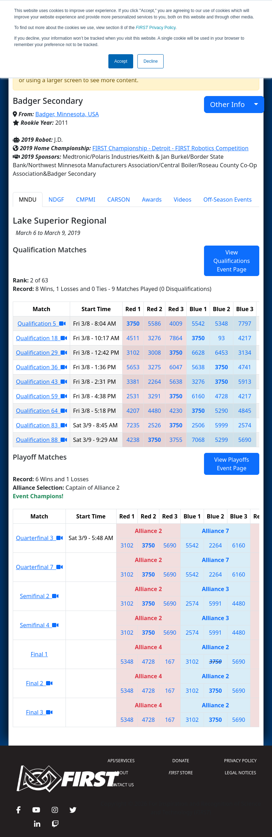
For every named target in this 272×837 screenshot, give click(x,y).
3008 (154, 352)
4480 (154, 411)
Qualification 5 (42, 323)
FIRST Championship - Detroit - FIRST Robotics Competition (170, 148)
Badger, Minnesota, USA (67, 114)
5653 (133, 367)
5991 (215, 603)
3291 (154, 396)
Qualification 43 (41, 382)
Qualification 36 (41, 367)
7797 (244, 323)
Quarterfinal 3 (39, 538)
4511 (133, 338)
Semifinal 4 (39, 625)
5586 (154, 323)
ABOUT (121, 773)
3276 (154, 338)
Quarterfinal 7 (39, 567)
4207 (133, 411)
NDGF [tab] (56, 199)
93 (221, 338)
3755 (175, 440)
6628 (198, 352)
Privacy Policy (156, 27)
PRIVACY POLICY (240, 761)
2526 (154, 425)
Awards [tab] (152, 199)
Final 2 (39, 683)
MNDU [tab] (27, 199)
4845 (244, 411)
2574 (244, 425)
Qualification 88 (41, 440)
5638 (198, 367)
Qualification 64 (41, 411)
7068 (198, 440)
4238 (133, 440)
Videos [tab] (182, 199)
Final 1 (39, 654)
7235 (133, 425)
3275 (154, 367)
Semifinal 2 (39, 596)
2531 (133, 396)
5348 (221, 323)
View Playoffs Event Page (231, 464)
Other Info (231, 104)
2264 (154, 382)
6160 (198, 396)
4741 (244, 367)
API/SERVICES (121, 761)
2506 (198, 425)
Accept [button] (121, 61)
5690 (244, 440)
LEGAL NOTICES (240, 773)
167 (170, 661)
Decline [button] (150, 61)
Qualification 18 (41, 338)
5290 (221, 411)
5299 (221, 440)
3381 (133, 382)
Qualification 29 (41, 352)
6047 (175, 367)
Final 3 (39, 712)
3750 (133, 323)
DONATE (180, 761)
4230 (175, 411)
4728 (221, 396)
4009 (175, 323)
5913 (244, 382)
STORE (181, 773)
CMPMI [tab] (85, 199)
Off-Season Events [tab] (227, 199)
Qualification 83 (41, 425)
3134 (244, 352)
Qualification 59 (41, 396)
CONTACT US (121, 785)
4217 (244, 338)
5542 (198, 323)
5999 (221, 425)
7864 (175, 338)
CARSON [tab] (118, 199)
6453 (221, 352)
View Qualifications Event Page (231, 260)
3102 (133, 352)
